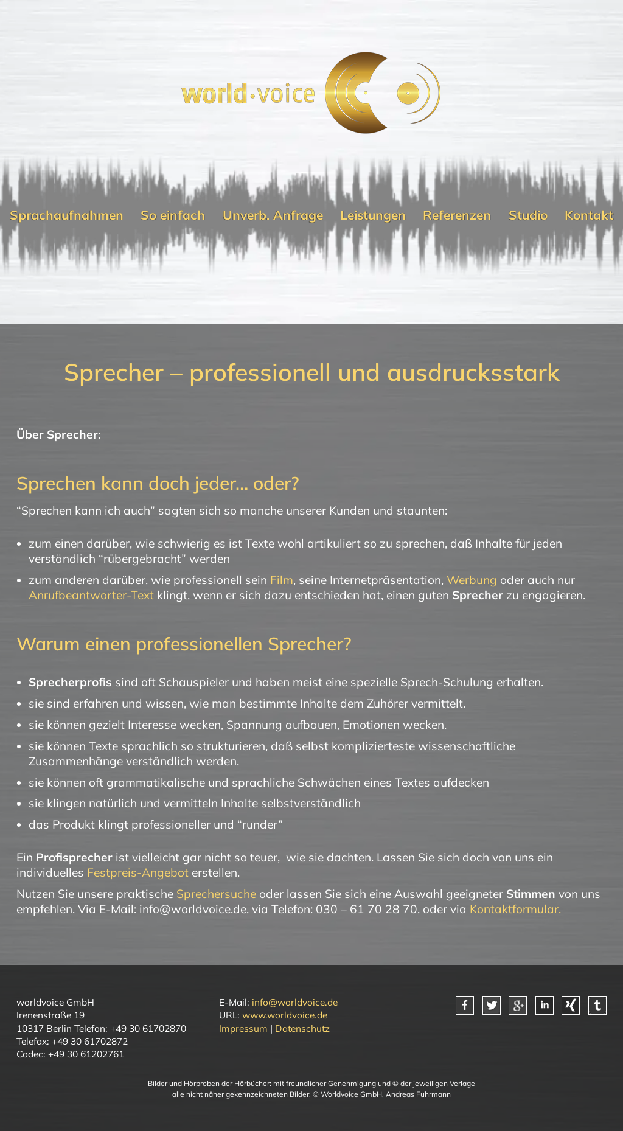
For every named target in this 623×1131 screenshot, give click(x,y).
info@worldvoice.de (295, 1002)
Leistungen (373, 215)
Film (281, 579)
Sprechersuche (216, 893)
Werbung (472, 579)
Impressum (243, 1028)
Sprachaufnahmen (67, 215)
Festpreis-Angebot (138, 872)
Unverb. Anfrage (273, 215)
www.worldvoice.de (284, 1015)
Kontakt (589, 215)
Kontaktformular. (515, 909)
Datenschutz (302, 1028)
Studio (528, 215)
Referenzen (457, 215)
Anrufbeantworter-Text (91, 595)
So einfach (173, 215)
